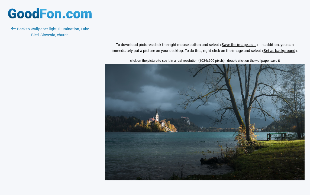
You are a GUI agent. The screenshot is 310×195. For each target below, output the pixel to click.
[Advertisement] (49, 102)
